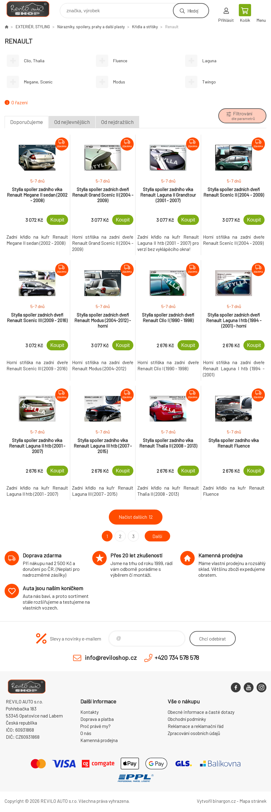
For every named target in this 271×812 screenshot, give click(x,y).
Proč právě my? (95, 726)
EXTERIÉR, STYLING (33, 26)
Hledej (192, 10)
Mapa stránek (252, 801)
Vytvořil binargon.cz (216, 801)
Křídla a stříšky (145, 26)
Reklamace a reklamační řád (195, 726)
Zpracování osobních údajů (194, 733)
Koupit (57, 219)
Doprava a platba (97, 719)
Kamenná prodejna (99, 740)
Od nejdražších (117, 122)
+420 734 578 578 (177, 657)
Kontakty (89, 712)
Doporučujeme (26, 122)
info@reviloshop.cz (111, 657)
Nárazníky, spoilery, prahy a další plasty (91, 26)
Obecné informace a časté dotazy (201, 712)
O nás (85, 733)
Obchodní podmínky (187, 719)
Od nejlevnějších (72, 122)
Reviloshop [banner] (32, 9)
